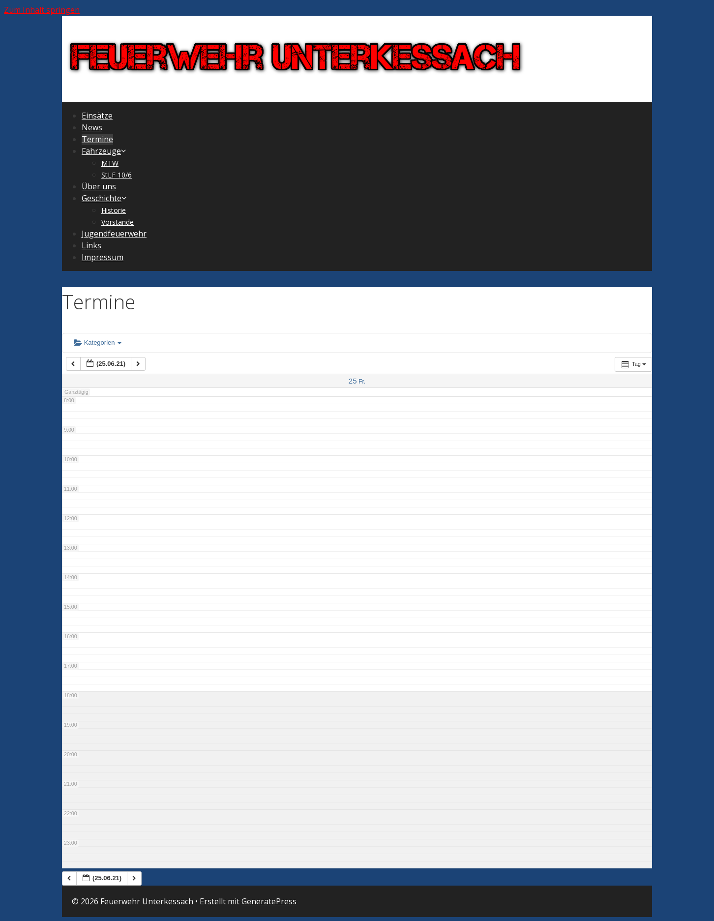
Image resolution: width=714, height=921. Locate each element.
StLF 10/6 (116, 174)
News (92, 127)
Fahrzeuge (104, 151)
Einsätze (97, 115)
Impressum (102, 257)
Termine (97, 139)
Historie (113, 210)
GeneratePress (269, 901)
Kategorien (97, 342)
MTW (110, 163)
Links (91, 245)
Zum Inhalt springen (42, 9)
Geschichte (105, 198)
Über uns (99, 186)
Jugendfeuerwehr (114, 233)
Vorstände (117, 222)
